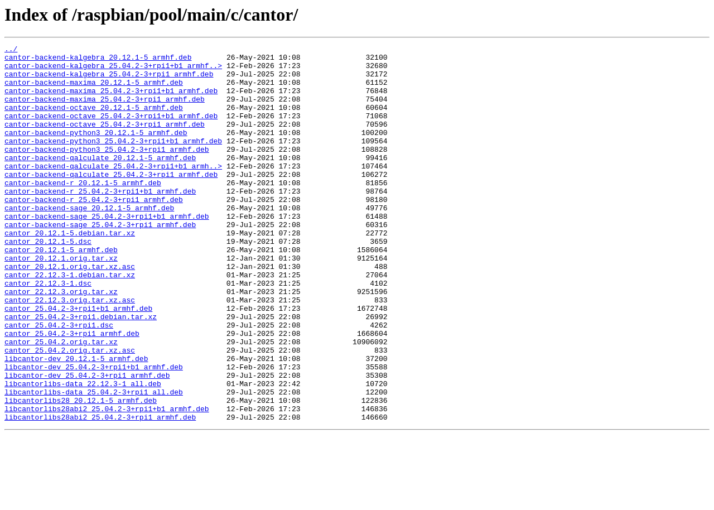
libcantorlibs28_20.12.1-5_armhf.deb (80, 472)
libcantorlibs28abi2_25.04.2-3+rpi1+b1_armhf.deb (106, 482)
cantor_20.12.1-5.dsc (47, 281)
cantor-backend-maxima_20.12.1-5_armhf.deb (93, 90)
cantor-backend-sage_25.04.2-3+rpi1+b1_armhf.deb (106, 251)
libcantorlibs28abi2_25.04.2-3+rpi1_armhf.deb (100, 492)
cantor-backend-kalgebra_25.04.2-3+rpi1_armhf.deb (108, 80)
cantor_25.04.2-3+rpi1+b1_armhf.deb (78, 362)
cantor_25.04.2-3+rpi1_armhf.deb (71, 392)
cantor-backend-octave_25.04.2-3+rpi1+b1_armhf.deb (111, 131)
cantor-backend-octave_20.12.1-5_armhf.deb (93, 121)
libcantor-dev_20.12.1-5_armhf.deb (76, 422)
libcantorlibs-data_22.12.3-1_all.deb (82, 452)
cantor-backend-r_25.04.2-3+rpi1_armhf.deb (93, 231)
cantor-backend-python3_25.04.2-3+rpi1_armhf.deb (106, 171)
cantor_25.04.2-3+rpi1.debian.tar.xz (80, 372)
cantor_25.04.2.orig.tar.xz (61, 402)
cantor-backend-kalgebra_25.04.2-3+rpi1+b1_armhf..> (113, 70)
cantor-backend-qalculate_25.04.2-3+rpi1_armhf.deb (111, 201)
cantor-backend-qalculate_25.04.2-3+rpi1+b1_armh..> (113, 191)
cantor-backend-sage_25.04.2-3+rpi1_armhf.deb (100, 261)
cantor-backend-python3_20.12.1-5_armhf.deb (95, 151)
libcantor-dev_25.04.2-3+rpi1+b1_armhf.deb (93, 432)
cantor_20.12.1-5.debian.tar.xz (69, 271)
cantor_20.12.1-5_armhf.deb (61, 291)
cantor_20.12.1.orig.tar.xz (61, 301)
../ (10, 50)
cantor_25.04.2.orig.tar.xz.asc (69, 412)
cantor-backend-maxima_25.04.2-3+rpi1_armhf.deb (104, 110)
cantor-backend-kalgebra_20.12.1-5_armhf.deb (97, 60)
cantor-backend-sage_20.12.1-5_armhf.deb (89, 241)
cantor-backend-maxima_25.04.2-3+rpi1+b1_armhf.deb (111, 100)
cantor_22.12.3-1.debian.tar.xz (69, 321)
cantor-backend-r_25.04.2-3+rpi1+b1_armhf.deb (100, 221)
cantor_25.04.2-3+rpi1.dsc (58, 382)
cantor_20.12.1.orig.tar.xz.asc (69, 311)
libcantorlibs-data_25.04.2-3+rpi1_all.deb (93, 462)
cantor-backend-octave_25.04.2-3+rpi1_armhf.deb (104, 141)
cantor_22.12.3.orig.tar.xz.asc (69, 352)
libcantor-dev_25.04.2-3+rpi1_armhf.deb (87, 442)
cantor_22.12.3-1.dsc (47, 331)
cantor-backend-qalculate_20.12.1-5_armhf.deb (100, 181)
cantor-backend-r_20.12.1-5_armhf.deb (82, 211)
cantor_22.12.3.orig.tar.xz (61, 341)
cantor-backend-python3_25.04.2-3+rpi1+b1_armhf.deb (113, 161)
